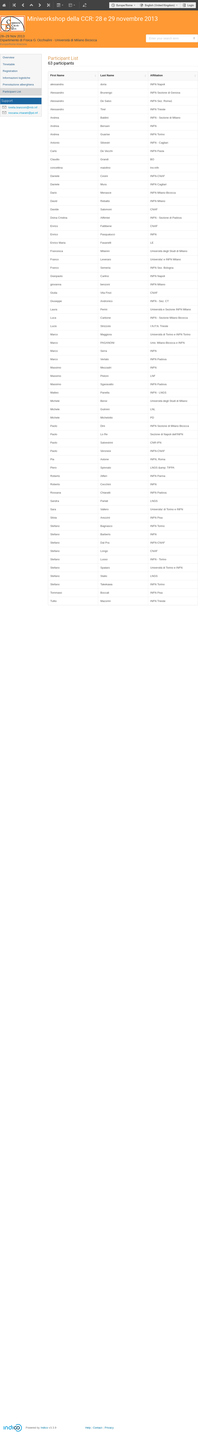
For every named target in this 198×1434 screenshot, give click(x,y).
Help (88, 1427)
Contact (97, 1427)
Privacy (109, 1427)
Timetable (9, 64)
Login (190, 5)
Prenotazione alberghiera (18, 84)
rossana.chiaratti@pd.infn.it (24, 113)
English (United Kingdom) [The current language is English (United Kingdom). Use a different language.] (160, 5)
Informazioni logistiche (16, 77)
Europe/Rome (124, 5)
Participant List (12, 91)
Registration (10, 71)
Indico (44, 1427)
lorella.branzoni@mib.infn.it (24, 107)
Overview (8, 57)
